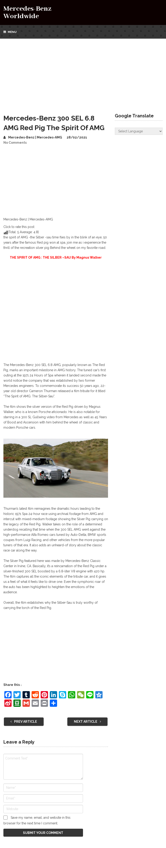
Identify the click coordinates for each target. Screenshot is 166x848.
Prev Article (23, 721)
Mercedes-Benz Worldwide (27, 12)
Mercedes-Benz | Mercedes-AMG (35, 137)
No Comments (15, 142)
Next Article (87, 721)
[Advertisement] (83, 72)
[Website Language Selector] (139, 131)
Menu (12, 32)
